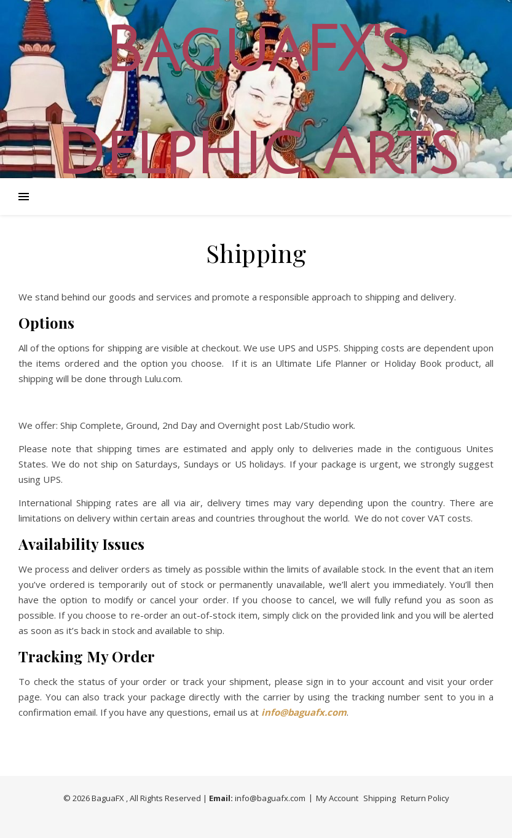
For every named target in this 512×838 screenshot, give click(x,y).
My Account (337, 798)
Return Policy (425, 798)
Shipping (379, 798)
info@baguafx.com (270, 798)
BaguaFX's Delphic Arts (256, 102)
